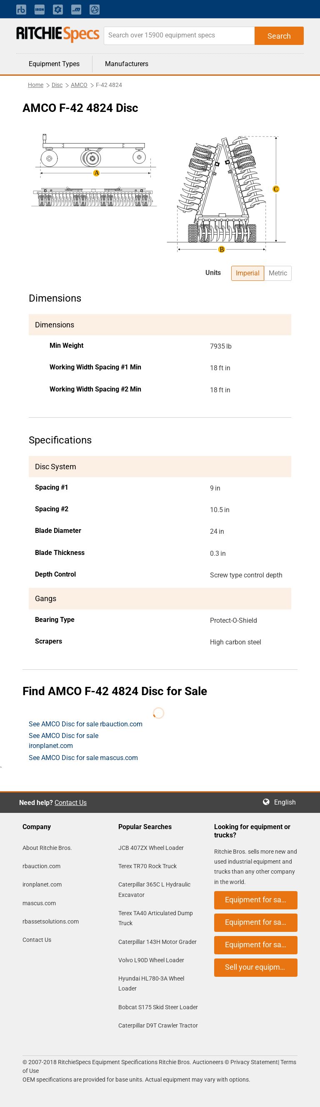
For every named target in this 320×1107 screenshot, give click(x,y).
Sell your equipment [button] (258, 967)
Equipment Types (54, 64)
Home (35, 85)
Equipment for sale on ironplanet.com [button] (261, 922)
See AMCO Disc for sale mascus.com (83, 758)
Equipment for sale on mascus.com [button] (261, 944)
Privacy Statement (254, 1062)
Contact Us (71, 803)
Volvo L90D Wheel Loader (151, 960)
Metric (278, 273)
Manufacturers (126, 64)
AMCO (79, 85)
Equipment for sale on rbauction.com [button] (261, 899)
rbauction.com (41, 866)
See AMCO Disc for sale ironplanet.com (63, 741)
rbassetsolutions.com (50, 921)
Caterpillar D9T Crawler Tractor (158, 1025)
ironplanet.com (42, 884)
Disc (57, 85)
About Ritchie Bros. (47, 847)
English (287, 802)
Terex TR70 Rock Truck (147, 866)
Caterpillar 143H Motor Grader (157, 942)
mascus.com (39, 903)
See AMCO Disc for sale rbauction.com (85, 724)
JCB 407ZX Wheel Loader (151, 847)
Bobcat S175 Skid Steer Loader (158, 1007)
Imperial (248, 273)
